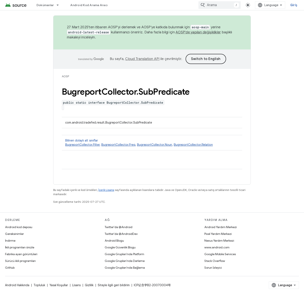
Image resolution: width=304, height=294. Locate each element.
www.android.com (216, 247)
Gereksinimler (14, 234)
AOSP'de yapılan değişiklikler (198, 32)
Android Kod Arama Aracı (88, 5)
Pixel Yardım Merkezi (218, 234)
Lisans (76, 285)
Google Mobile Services (220, 254)
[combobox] (219, 5)
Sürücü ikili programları (20, 261)
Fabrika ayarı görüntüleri (21, 254)
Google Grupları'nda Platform (124, 254)
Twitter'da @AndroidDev (121, 234)
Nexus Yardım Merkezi (219, 240)
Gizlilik (89, 285)
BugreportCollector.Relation (193, 145)
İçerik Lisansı (106, 190)
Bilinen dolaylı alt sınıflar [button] (152, 143)
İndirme (10, 240)
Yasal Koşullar (58, 285)
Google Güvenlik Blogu (120, 247)
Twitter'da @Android (118, 227)
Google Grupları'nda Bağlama (125, 268)
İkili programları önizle (19, 247)
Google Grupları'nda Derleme (125, 261)
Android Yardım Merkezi (220, 227)
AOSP (65, 76)
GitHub (10, 268)
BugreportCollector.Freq (118, 145)
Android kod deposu (18, 227)
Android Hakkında (17, 285)
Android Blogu (114, 240)
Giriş (293, 5)
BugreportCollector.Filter (82, 145)
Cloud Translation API (142, 59)
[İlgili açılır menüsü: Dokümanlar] (59, 5)
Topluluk (39, 285)
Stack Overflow (214, 261)
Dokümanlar (45, 5)
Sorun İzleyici (213, 268)
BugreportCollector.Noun (154, 145)
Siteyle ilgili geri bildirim (114, 285)
